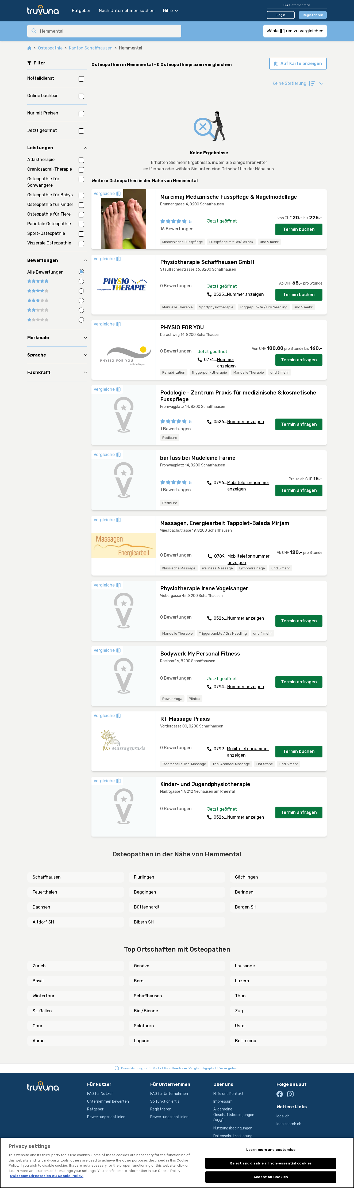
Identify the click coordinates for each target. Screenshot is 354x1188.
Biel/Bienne (146, 1010)
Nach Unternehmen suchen (127, 10)
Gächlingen (246, 877)
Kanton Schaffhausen (91, 48)
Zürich (39, 965)
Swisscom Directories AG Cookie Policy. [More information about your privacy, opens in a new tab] (46, 1176)
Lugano (141, 1040)
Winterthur (44, 995)
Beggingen (145, 892)
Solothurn (144, 1025)
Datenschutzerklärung (232, 1136)
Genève (141, 965)
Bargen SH (245, 907)
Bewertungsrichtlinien (106, 1117)
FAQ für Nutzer (100, 1093)
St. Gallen (42, 1010)
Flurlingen (144, 877)
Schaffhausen (47, 877)
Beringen (244, 892)
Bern (139, 980)
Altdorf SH (43, 922)
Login (280, 15)
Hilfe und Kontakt (228, 1093)
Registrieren (313, 15)
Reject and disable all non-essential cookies (271, 1163)
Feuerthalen (45, 892)
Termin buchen (299, 229)
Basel (38, 980)
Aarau (39, 1040)
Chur (38, 1025)
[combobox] (109, 31)
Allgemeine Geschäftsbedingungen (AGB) (233, 1115)
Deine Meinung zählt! (180, 1068)
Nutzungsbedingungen (232, 1128)
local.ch (283, 1116)
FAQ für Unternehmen (169, 1093)
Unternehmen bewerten (108, 1101)
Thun (240, 995)
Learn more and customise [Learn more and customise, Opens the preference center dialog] (270, 1150)
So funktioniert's (164, 1101)
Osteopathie (50, 48)
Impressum (223, 1101)
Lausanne (245, 965)
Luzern (242, 980)
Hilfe (170, 10)
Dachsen (41, 907)
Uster (240, 1025)
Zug (239, 1010)
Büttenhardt (147, 907)
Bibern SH (144, 922)
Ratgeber (81, 10)
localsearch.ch (288, 1124)
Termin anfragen (299, 359)
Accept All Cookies (270, 1177)
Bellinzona (245, 1040)
